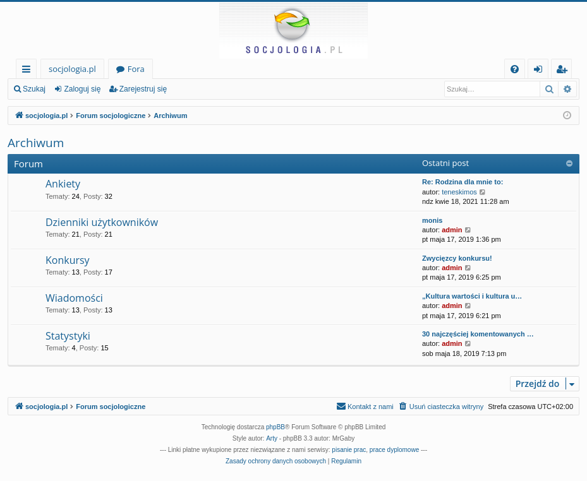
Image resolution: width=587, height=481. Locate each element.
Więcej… (28, 71)
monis (432, 220)
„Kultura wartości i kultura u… (472, 296)
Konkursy (67, 260)
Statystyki (67, 336)
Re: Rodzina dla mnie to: (462, 182)
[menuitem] (514, 69)
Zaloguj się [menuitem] (540, 71)
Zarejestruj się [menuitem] (565, 71)
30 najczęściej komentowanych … (478, 334)
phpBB (275, 427)
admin (452, 230)
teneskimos (459, 192)
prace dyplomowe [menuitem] (394, 449)
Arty (271, 438)
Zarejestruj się (143, 89)
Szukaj (34, 89)
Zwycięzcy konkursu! (457, 258)
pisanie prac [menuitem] (349, 449)
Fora (136, 68)
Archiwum (36, 142)
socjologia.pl (72, 68)
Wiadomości (74, 298)
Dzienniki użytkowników (101, 222)
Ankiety (62, 184)
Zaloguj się (82, 89)
